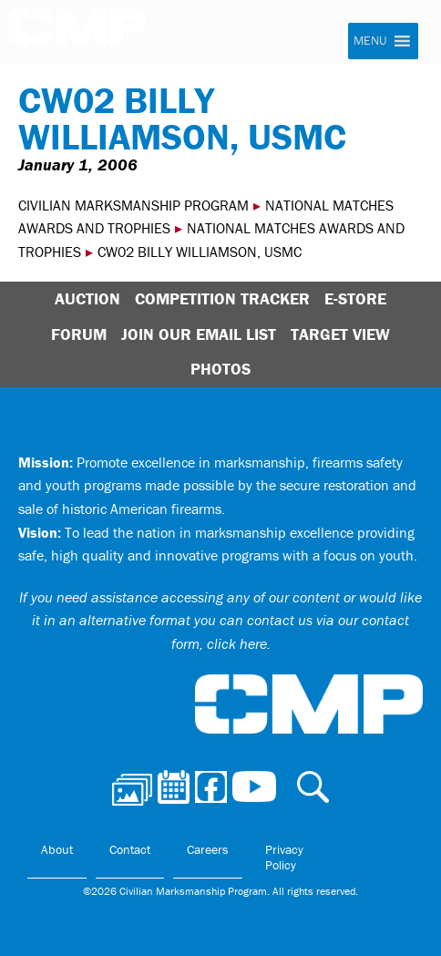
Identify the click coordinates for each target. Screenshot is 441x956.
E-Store (355, 298)
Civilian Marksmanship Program (77, 33)
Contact (129, 849)
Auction (87, 298)
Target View (340, 334)
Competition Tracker (222, 298)
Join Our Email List (198, 334)
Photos (220, 368)
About (57, 849)
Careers (208, 849)
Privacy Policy (284, 857)
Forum (79, 334)
